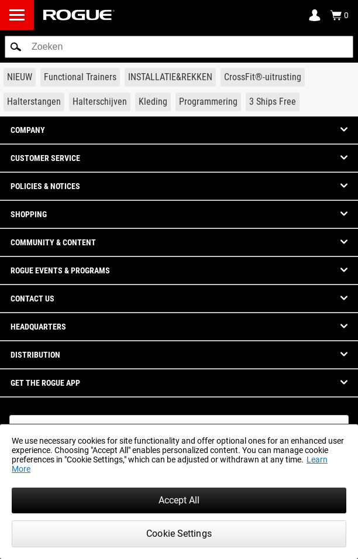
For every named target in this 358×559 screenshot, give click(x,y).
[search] (179, 47)
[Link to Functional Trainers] (80, 77)
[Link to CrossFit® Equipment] (263, 77)
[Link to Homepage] (79, 15)
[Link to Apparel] (153, 101)
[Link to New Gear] (20, 77)
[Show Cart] (339, 15)
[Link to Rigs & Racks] (170, 77)
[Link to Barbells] (34, 101)
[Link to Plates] (99, 101)
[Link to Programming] (208, 101)
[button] (16, 47)
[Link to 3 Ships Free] (273, 101)
